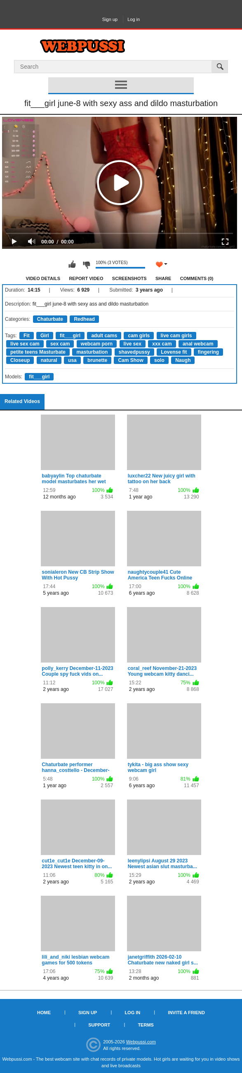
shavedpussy (134, 352)
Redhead (84, 319)
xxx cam (162, 344)
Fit (26, 335)
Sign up (109, 19)
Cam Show (130, 360)
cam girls (139, 335)
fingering (208, 352)
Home (44, 1012)
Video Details (43, 278)
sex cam (60, 344)
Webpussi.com (141, 1041)
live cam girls (176, 335)
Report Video (86, 278)
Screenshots (129, 278)
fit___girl (70, 335)
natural (49, 360)
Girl (44, 335)
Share (163, 278)
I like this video (72, 264)
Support (99, 1024)
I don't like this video (86, 264)
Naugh (182, 360)
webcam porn (97, 344)
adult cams (104, 335)
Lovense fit (174, 352)
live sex (132, 344)
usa (72, 360)
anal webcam (198, 344)
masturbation (92, 352)
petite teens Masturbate (38, 352)
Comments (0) (197, 278)
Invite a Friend (186, 1012)
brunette (97, 360)
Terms (146, 1024)
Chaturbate (50, 319)
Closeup (20, 360)
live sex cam (25, 344)
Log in (133, 19)
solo (159, 360)
